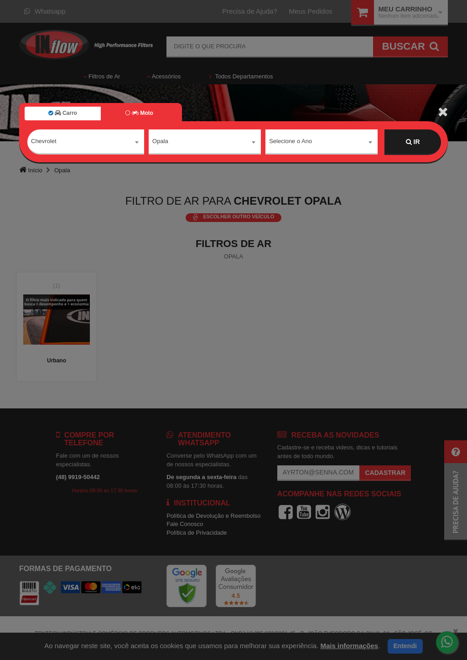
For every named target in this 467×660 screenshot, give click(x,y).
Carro (62, 113)
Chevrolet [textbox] (44, 141)
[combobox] (85, 142)
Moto (139, 113)
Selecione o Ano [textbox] (290, 141)
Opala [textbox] (160, 141)
